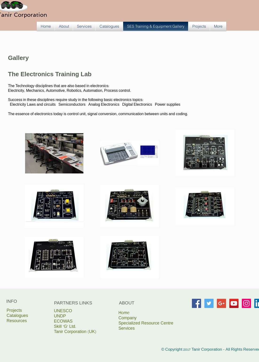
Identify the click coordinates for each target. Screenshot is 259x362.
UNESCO (63, 311)
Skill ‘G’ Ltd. (65, 327)
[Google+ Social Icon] (221, 303)
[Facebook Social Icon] (196, 303)
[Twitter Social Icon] (209, 303)
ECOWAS (63, 322)
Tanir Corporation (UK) (75, 332)
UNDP (60, 316)
